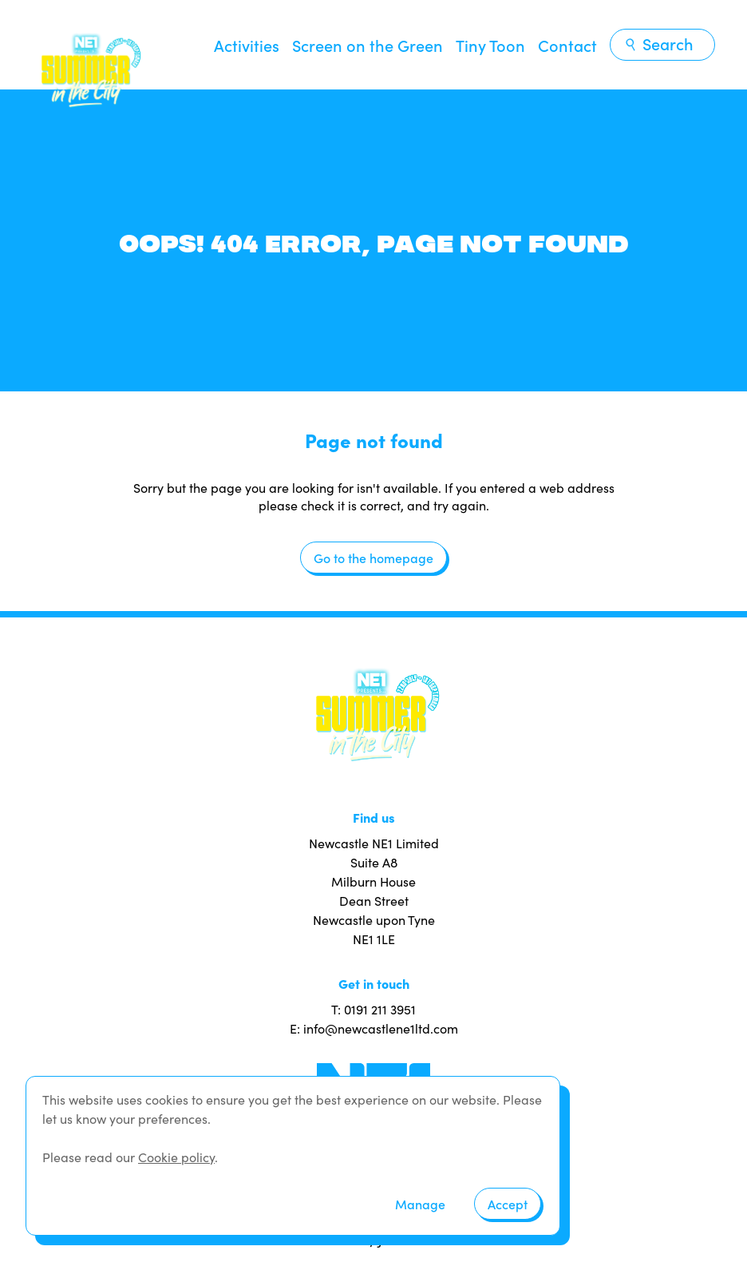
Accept (508, 1203)
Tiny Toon (490, 45)
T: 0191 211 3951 (373, 1009)
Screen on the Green (367, 45)
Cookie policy (176, 1156)
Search (659, 43)
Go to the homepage (373, 557)
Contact (567, 45)
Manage (420, 1203)
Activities (246, 45)
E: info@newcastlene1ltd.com (374, 1028)
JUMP (394, 1239)
